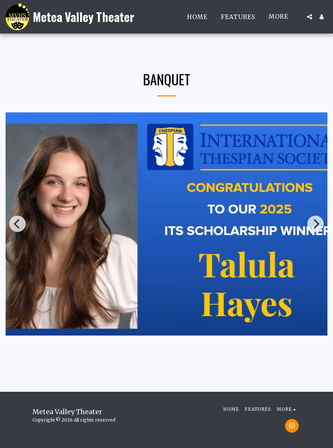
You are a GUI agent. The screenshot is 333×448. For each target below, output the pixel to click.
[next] (315, 224)
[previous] (17, 224)
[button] (309, 17)
